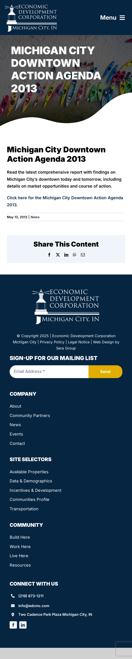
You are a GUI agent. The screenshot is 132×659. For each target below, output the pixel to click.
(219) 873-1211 (31, 596)
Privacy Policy (52, 342)
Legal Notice (79, 342)
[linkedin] (23, 625)
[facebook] (13, 625)
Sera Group (66, 348)
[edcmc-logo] (31, 5)
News (35, 217)
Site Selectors (31, 459)
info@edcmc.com (33, 605)
